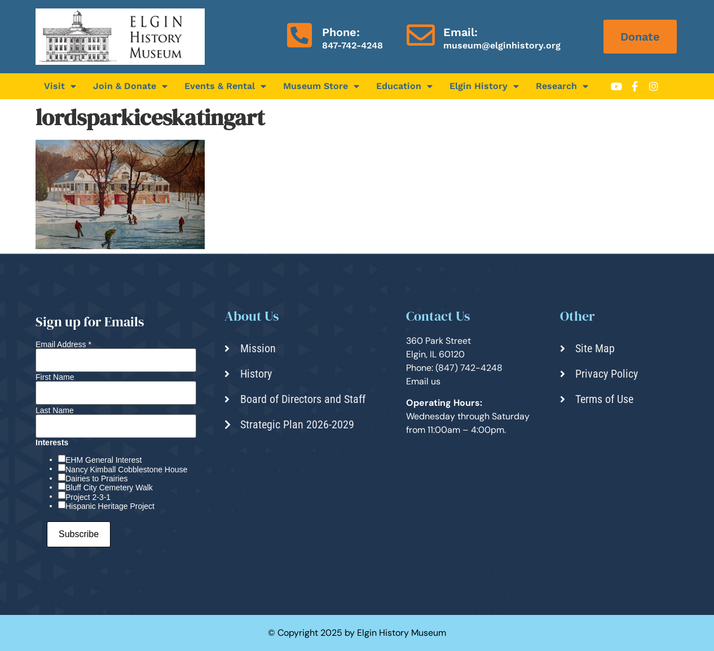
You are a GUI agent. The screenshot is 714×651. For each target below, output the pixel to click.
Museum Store (321, 86)
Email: (460, 32)
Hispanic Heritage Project (110, 506)
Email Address (63, 344)
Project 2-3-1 (88, 497)
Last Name (55, 410)
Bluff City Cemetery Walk (109, 487)
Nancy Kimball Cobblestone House (126, 469)
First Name (55, 377)
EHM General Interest (103, 460)
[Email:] (421, 35)
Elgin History (484, 86)
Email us (423, 381)
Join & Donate (130, 86)
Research (562, 86)
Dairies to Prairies (96, 478)
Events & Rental (225, 86)
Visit (60, 86)
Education (404, 86)
